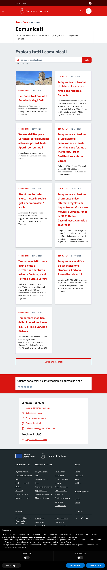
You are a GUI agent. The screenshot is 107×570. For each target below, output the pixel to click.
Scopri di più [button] (11, 565)
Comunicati (23, 90)
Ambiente (59, 494)
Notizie (77, 471)
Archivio (78, 483)
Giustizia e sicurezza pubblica (62, 481)
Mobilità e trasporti (42, 498)
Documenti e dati (22, 498)
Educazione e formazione (60, 473)
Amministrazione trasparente (61, 520)
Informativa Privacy (62, 526)
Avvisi (77, 479)
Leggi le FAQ (40, 526)
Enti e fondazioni (22, 483)
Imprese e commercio (43, 486)
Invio (87, 60)
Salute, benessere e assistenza (62, 500)
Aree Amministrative (23, 475)
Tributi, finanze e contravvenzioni (61, 488)
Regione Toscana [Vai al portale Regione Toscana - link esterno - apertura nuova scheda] (21, 3)
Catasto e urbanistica (43, 494)
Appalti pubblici (41, 490)
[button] (104, 530)
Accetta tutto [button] (95, 565)
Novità (25, 21)
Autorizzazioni (60, 505)
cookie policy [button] (71, 537)
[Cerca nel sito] (89, 11)
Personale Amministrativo (21, 492)
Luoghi (77, 498)
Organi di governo (22, 471)
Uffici (17, 479)
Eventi (77, 502)
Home (17, 21)
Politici (18, 486)
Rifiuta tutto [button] (75, 565)
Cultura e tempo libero (41, 481)
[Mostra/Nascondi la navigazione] (2, 10)
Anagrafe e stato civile (41, 473)
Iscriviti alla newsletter (39, 520)
